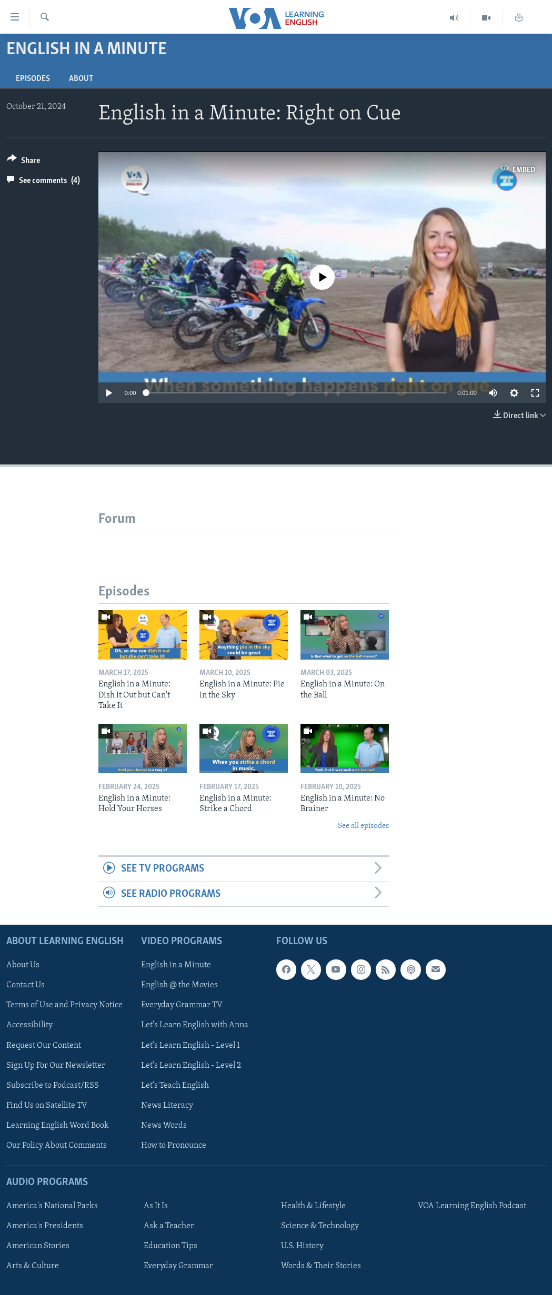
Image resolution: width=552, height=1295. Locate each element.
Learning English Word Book (57, 1125)
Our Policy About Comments (56, 1145)
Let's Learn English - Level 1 (190, 1045)
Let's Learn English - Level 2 (191, 1065)
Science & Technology (320, 1226)
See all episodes (363, 826)
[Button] (23, 162)
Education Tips (170, 1246)
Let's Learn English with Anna (194, 1025)
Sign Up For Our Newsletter (55, 1065)
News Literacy (167, 1105)
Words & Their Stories (321, 1266)
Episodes (33, 79)
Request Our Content (43, 1045)
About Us (22, 965)
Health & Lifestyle (313, 1206)
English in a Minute (176, 965)
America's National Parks (52, 1206)
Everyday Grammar (178, 1266)
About (81, 79)
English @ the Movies (179, 985)
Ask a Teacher (169, 1226)
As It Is (156, 1206)
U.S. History (302, 1246)
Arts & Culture (32, 1266)
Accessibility (29, 1025)
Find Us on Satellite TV (46, 1105)
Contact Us (25, 985)
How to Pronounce (173, 1145)
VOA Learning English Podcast (472, 1206)
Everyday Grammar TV (182, 1005)
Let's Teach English (175, 1085)
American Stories (37, 1246)
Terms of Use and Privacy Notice (64, 1005)
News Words (164, 1125)
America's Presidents (44, 1226)
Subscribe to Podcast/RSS (52, 1085)
